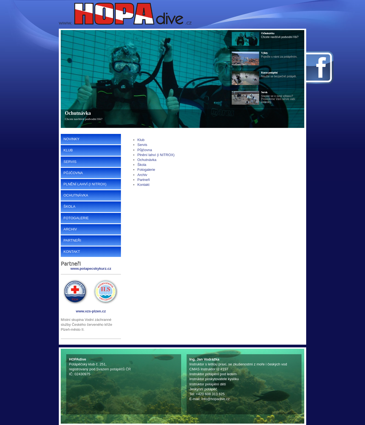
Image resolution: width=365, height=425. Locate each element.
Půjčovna (144, 150)
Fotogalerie (146, 170)
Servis (142, 145)
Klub (140, 140)
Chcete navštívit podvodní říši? (83, 119)
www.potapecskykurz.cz (90, 268)
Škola (141, 165)
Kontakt (143, 185)
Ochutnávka (78, 113)
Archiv (142, 175)
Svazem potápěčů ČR (113, 369)
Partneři (143, 180)
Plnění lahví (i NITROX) (156, 155)
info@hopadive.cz (215, 399)
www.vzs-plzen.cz (91, 311)
